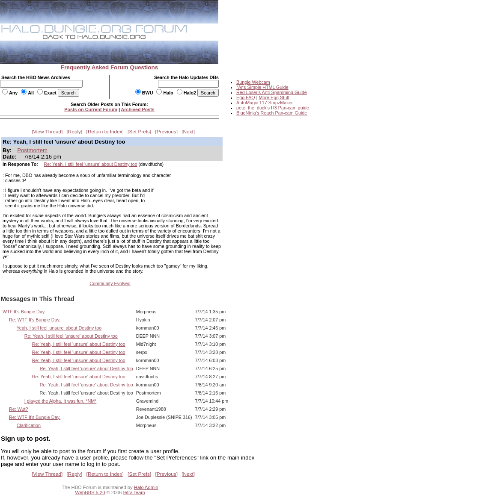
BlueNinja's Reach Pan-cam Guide (271, 112)
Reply (74, 132)
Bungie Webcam (253, 82)
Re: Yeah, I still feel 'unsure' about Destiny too (90, 164)
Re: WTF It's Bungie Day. (34, 319)
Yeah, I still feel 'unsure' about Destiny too (59, 327)
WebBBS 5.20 (90, 492)
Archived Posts (138, 109)
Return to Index (105, 132)
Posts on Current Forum (90, 109)
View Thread (47, 132)
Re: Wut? (18, 409)
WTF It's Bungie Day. (24, 311)
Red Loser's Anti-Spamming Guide (271, 92)
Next (188, 132)
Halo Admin (146, 487)
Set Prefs (139, 132)
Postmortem (32, 150)
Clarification (29, 425)
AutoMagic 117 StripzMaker (264, 102)
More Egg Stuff (274, 97)
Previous (166, 132)
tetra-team (134, 492)
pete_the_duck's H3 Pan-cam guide (272, 107)
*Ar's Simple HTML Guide (262, 87)
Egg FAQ (245, 97)
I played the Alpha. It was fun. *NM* (60, 401)
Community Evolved (110, 283)
